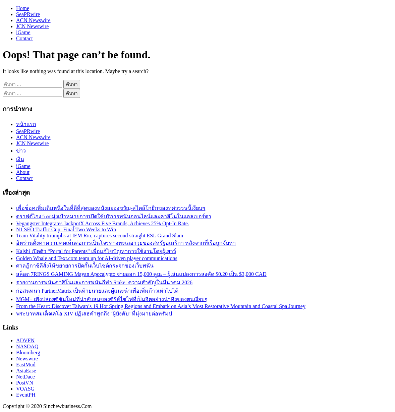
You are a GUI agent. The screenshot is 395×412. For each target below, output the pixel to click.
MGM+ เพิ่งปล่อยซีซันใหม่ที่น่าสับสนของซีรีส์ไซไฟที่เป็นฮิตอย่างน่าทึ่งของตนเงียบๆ (112, 299)
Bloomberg (28, 352)
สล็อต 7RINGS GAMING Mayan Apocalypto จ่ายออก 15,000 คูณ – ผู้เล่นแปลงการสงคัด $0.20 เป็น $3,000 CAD (141, 274)
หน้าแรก (26, 124)
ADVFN (25, 340)
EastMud (26, 364)
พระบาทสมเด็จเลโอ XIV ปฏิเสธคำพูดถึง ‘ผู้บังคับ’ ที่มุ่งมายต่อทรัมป (94, 313)
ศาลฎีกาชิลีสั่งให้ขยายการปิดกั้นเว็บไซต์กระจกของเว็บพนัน (85, 266)
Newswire (27, 358)
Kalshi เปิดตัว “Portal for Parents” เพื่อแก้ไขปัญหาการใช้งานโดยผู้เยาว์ (96, 251)
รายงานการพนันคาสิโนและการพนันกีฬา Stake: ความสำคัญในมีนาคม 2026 (104, 282)
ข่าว (21, 151)
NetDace (25, 376)
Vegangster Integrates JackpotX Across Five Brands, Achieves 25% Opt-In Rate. (102, 223)
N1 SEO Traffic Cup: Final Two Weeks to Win (66, 229)
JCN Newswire (32, 26)
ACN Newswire (33, 20)
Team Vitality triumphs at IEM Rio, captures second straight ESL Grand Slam (99, 235)
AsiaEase (26, 370)
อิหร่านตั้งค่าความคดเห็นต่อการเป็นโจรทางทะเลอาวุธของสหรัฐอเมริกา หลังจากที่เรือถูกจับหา (126, 243)
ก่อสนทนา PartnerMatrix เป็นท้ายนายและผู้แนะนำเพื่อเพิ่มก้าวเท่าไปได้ (97, 291)
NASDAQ (27, 346)
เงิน (20, 159)
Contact (24, 38)
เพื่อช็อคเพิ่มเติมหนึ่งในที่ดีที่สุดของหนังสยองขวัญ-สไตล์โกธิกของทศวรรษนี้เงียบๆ (110, 208)
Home (22, 8)
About (23, 172)
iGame (23, 32)
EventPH (26, 395)
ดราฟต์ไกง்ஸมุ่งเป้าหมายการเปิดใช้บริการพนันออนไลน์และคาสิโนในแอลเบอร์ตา (113, 216)
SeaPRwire (28, 14)
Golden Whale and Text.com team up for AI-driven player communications (96, 258)
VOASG (25, 389)
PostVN (24, 383)
